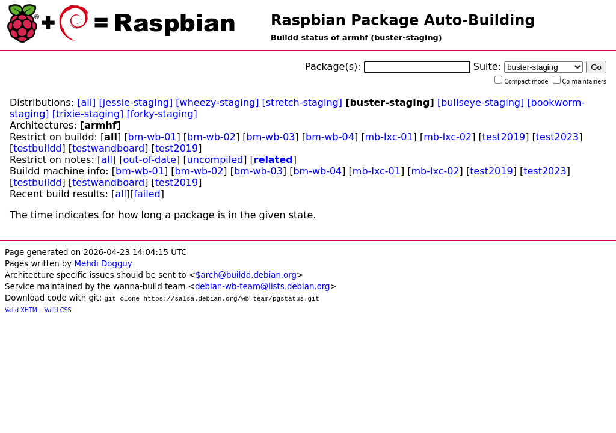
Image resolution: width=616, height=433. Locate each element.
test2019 (503, 137)
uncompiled (215, 159)
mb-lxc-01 (389, 137)
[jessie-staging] (136, 102)
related (273, 159)
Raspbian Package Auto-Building (403, 20)
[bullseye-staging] (480, 102)
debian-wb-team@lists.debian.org (262, 286)
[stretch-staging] (302, 102)
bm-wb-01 (152, 137)
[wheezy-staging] (217, 102)
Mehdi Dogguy (103, 263)
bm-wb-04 (330, 137)
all (106, 159)
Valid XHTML (22, 310)
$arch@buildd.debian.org (246, 275)
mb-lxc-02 (448, 137)
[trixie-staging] (88, 114)
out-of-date (149, 159)
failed (147, 194)
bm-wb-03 (271, 137)
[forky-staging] (161, 114)
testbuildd (37, 148)
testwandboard (108, 148)
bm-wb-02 (211, 137)
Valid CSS (58, 310)
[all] (86, 102)
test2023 (557, 137)
